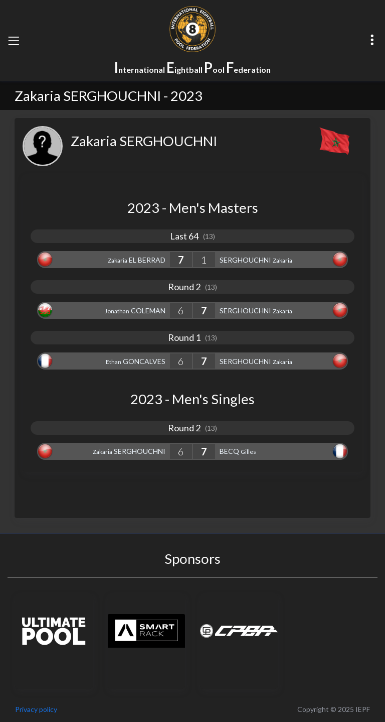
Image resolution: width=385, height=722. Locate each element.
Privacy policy (36, 709)
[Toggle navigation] (14, 40)
